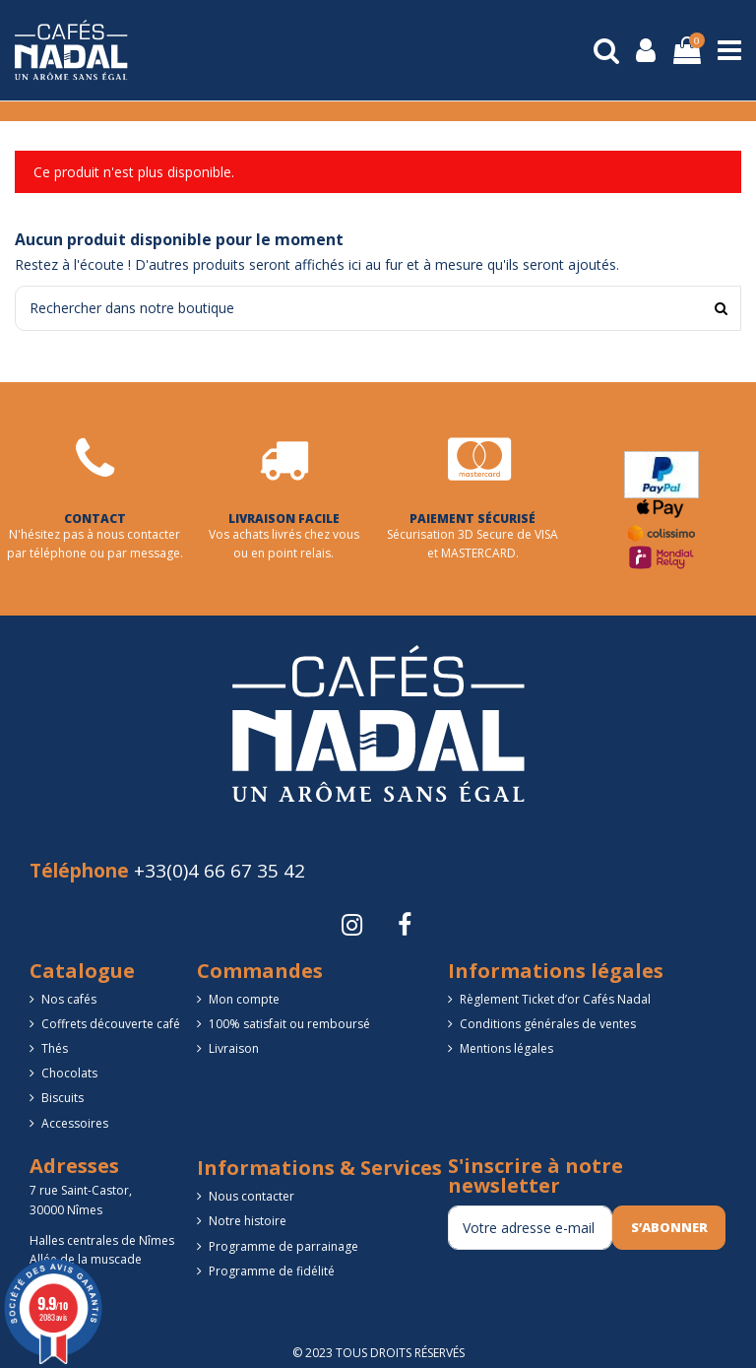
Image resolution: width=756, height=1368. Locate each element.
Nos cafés (68, 999)
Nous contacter (251, 1196)
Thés (54, 1048)
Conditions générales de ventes (548, 1023)
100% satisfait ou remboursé (289, 1023)
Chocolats (69, 1073)
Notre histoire (247, 1220)
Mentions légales (506, 1048)
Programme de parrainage (283, 1246)
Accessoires (74, 1123)
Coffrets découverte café (110, 1023)
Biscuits (62, 1097)
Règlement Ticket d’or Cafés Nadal (555, 999)
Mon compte (244, 999)
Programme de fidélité (272, 1271)
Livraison (234, 1048)
